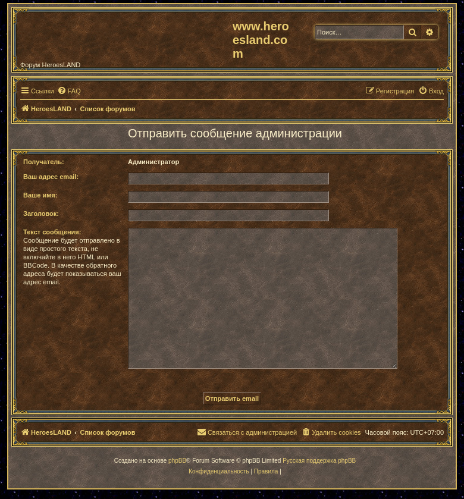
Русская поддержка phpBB (319, 460)
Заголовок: (41, 213)
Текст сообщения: (52, 232)
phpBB (177, 460)
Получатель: (43, 161)
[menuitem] (69, 91)
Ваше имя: (40, 195)
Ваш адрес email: (51, 176)
